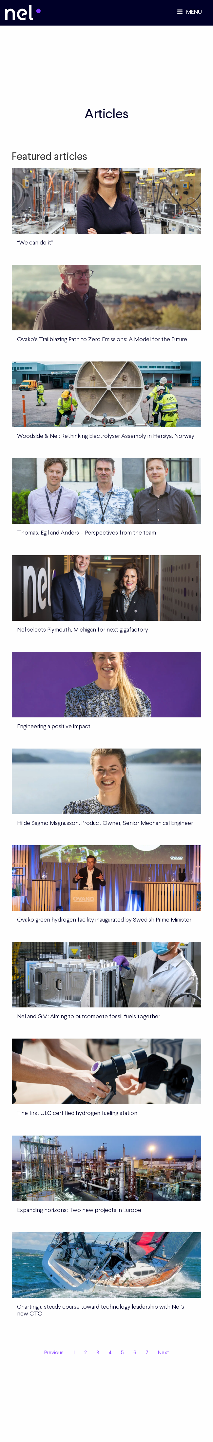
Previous (54, 1352)
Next (163, 1352)
